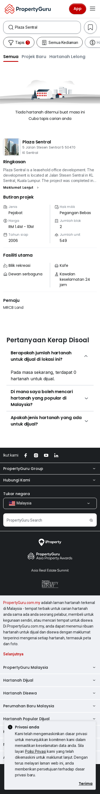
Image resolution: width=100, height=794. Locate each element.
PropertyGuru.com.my (21, 603)
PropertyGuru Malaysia (50, 667)
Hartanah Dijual (50, 680)
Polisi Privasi (35, 751)
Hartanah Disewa (50, 693)
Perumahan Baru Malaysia (50, 706)
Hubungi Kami (50, 480)
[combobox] (48, 27)
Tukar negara (16, 493)
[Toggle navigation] (92, 8)
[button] (10, 56)
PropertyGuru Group (50, 469)
